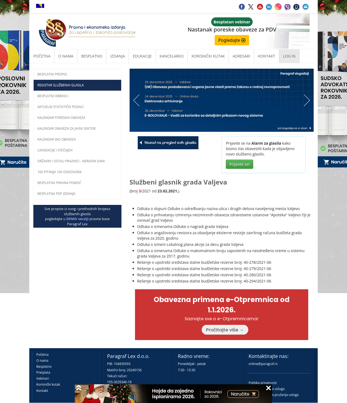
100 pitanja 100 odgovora (59, 172)
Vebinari (42, 378)
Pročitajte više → (225, 329)
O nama (65, 56)
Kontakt (42, 390)
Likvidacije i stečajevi (55, 150)
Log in (289, 56)
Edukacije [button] (142, 56)
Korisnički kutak (48, 384)
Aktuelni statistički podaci (60, 106)
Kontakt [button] (266, 56)
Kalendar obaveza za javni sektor (66, 128)
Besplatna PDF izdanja (56, 193)
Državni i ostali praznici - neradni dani (71, 161)
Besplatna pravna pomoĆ (59, 182)
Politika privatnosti (263, 382)
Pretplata (43, 372)
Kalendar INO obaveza (56, 139)
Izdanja (117, 56)
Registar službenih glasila (60, 85)
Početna (41, 56)
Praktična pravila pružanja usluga (274, 394)
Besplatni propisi (52, 74)
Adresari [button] (241, 56)
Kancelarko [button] (172, 56)
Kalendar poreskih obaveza (61, 117)
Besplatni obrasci (52, 96)
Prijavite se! (239, 164)
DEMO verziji (77, 218)
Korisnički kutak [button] (208, 56)
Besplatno (91, 56)
